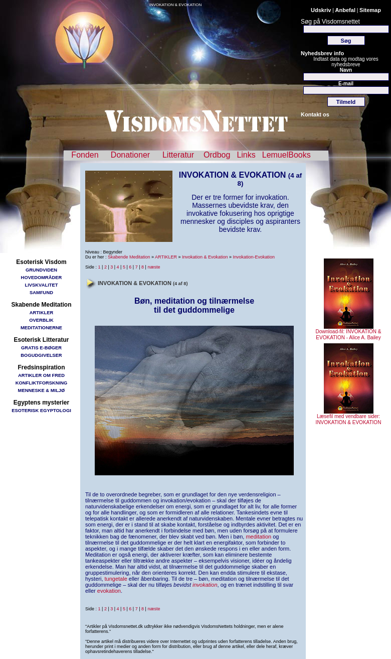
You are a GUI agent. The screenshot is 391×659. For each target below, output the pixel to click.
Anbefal (345, 10)
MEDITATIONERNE (41, 327)
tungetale (116, 579)
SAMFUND (41, 292)
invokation (205, 585)
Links (246, 155)
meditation (258, 537)
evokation (109, 591)
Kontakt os (315, 114)
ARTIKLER (41, 312)
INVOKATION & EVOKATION (175, 5)
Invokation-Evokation (254, 256)
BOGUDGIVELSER (41, 355)
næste (153, 267)
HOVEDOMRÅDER (41, 277)
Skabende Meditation (129, 256)
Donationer (130, 155)
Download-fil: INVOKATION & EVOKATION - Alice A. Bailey (348, 332)
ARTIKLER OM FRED (41, 375)
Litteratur (178, 155)
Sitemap (370, 10)
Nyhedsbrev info (322, 53)
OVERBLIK (41, 320)
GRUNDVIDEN (41, 270)
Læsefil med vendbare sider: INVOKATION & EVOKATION (348, 417)
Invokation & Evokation (205, 256)
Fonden (84, 155)
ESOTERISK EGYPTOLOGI (41, 410)
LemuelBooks (286, 155)
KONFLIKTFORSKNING (42, 382)
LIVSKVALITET (41, 285)
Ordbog (217, 155)
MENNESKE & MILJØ (41, 390)
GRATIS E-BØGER (41, 347)
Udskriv (321, 10)
